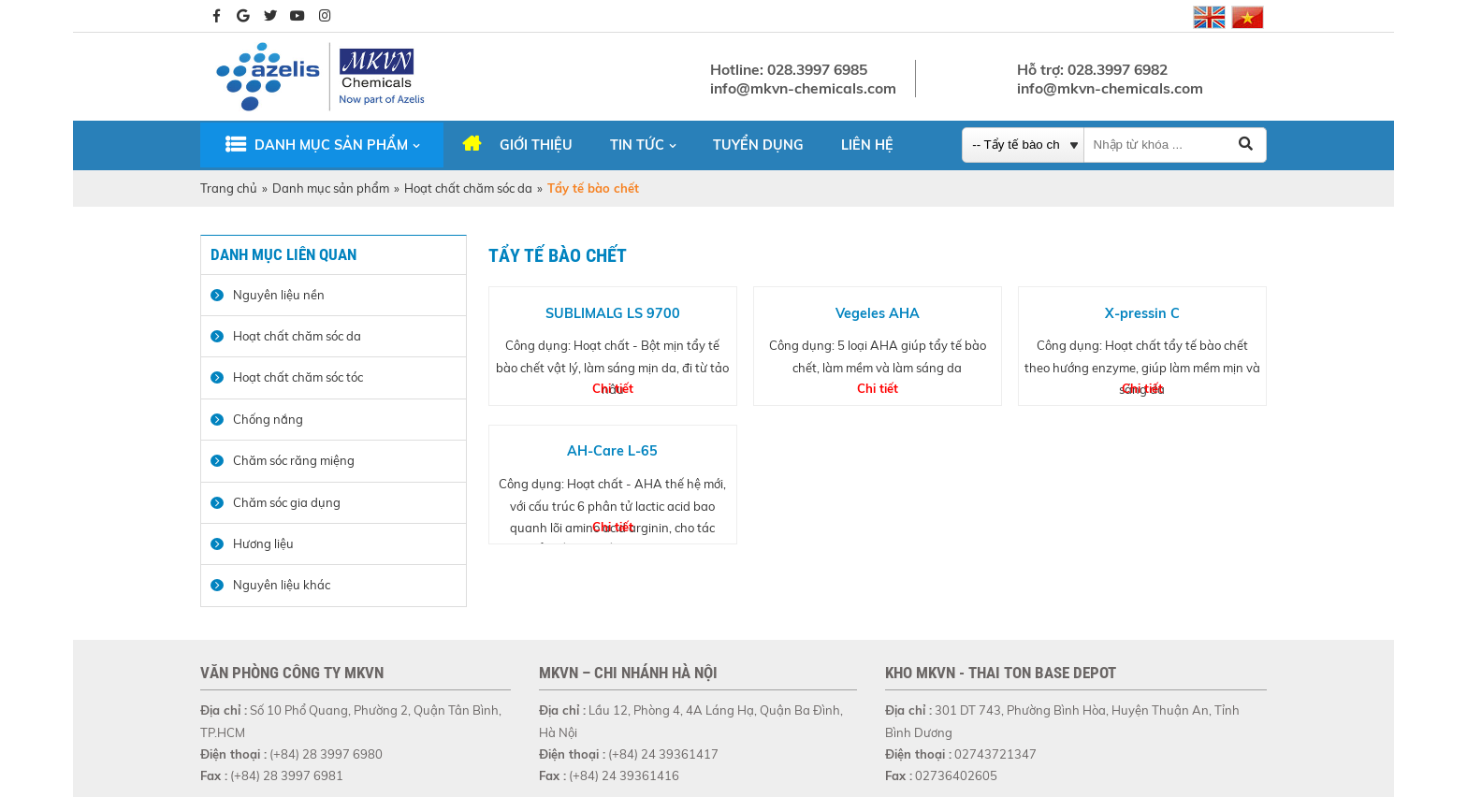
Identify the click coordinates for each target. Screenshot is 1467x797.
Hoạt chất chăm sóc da (468, 188)
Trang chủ (228, 188)
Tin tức (637, 145)
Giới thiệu (536, 145)
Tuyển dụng (758, 145)
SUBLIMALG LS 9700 (612, 313)
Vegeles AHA (877, 313)
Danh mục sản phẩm (331, 145)
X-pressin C (1142, 313)
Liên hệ (867, 145)
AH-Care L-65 (612, 450)
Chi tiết (612, 388)
